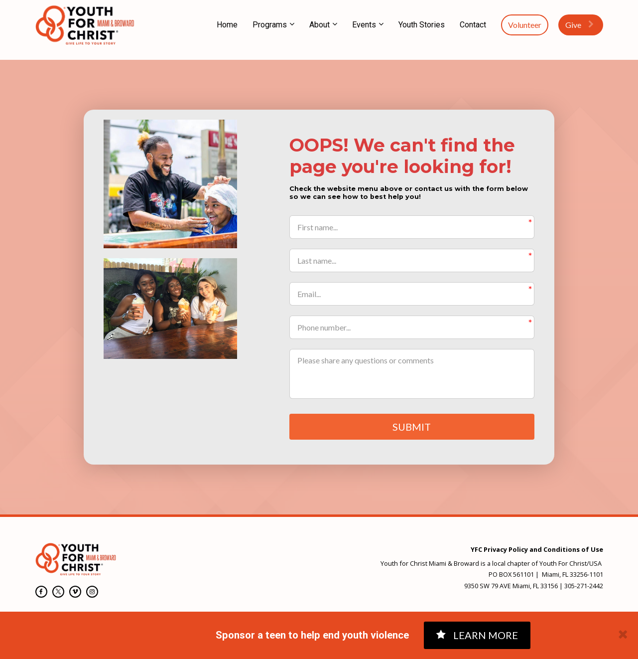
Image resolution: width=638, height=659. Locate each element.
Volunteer (524, 24)
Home (227, 24)
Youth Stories (421, 24)
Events (364, 24)
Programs (270, 24)
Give (579, 24)
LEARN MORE (477, 635)
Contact (473, 24)
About (319, 24)
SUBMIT (411, 427)
